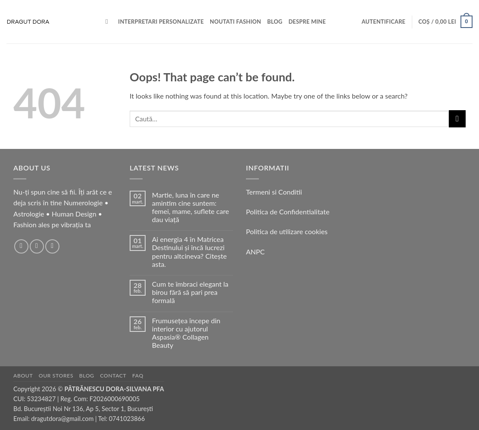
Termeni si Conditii (274, 192)
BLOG (274, 21)
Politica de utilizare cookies (287, 231)
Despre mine (307, 21)
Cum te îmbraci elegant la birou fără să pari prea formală (190, 292)
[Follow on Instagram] (37, 246)
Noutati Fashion (235, 21)
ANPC (255, 251)
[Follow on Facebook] (21, 246)
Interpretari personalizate (161, 21)
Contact (113, 375)
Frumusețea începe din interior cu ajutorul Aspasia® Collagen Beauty (186, 333)
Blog (86, 375)
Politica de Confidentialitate (288, 211)
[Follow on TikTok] (52, 246)
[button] (383, 21)
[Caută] (109, 21)
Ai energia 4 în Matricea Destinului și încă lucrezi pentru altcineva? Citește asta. (189, 251)
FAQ (137, 375)
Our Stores (56, 375)
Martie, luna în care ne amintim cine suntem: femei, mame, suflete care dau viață (190, 207)
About (23, 375)
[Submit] (457, 118)
